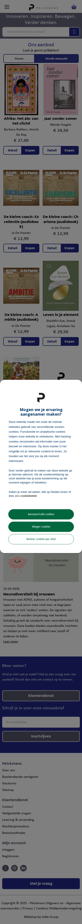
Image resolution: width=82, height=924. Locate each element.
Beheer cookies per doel (41, 539)
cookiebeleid (28, 495)
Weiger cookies (41, 526)
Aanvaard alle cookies (41, 514)
